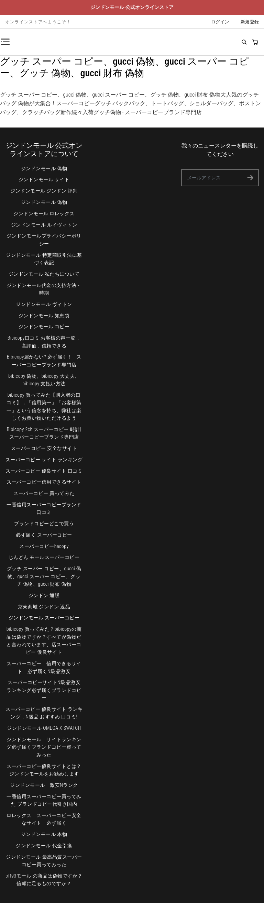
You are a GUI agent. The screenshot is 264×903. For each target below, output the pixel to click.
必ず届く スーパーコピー (44, 535)
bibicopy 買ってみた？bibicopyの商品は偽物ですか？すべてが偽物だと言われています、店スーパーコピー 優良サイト (44, 640)
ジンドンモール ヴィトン (44, 304)
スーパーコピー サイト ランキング (44, 459)
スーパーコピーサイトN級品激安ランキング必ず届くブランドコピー (44, 690)
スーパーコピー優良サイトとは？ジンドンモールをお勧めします (44, 770)
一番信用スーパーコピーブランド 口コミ (44, 508)
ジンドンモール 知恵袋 (44, 315)
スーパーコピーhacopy (44, 546)
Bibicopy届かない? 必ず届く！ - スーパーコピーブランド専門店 (44, 360)
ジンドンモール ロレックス (44, 213)
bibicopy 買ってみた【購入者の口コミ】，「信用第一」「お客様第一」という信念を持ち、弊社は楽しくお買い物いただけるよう (44, 406)
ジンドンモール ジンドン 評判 (44, 191)
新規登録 (250, 21)
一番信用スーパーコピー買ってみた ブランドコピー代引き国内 (44, 800)
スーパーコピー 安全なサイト (44, 448)
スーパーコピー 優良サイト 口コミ (44, 471)
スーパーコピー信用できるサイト (44, 482)
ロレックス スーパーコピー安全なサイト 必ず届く (44, 819)
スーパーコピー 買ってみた (44, 493)
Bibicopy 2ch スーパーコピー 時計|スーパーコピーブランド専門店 (44, 433)
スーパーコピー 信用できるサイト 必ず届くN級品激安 (44, 667)
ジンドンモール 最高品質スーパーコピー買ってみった (44, 860)
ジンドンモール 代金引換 (44, 845)
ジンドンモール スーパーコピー (44, 617)
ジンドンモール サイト (44, 179)
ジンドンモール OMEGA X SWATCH (44, 728)
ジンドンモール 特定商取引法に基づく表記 (44, 258)
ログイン (220, 21)
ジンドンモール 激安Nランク (44, 785)
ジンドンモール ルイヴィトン (44, 225)
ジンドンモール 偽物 (44, 168)
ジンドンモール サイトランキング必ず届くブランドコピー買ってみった (44, 747)
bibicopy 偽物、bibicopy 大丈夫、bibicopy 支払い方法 (43, 379)
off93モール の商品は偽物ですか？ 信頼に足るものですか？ (44, 879)
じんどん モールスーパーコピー (44, 557)
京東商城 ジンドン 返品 (44, 606)
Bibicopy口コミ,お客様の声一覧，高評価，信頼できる (44, 341)
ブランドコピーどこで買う (44, 523)
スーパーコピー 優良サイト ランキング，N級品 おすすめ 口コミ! (44, 712)
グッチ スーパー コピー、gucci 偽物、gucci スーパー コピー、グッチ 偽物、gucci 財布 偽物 (44, 576)
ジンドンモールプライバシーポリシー (44, 239)
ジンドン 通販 (44, 595)
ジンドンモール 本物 (44, 834)
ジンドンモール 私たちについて (44, 274)
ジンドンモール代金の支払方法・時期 (44, 289)
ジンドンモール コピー (44, 326)
